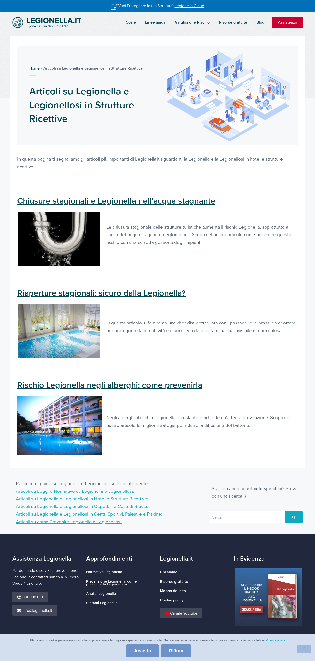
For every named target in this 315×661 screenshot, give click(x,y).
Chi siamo (168, 572)
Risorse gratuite (235, 22)
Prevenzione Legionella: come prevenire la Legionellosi (111, 583)
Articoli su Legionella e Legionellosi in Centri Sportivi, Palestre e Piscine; (89, 514)
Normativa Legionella (104, 572)
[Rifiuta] (304, 649)
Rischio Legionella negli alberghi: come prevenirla (109, 385)
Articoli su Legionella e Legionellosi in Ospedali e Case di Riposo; (83, 506)
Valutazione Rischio (196, 22)
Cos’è (137, 22)
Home (34, 68)
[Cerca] (294, 517)
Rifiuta (176, 650)
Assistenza (287, 22)
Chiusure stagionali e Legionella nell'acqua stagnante (116, 201)
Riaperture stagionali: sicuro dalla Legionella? (101, 293)
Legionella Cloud (189, 5)
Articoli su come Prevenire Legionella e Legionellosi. (69, 522)
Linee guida (160, 22)
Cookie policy (172, 600)
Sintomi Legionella (102, 603)
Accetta (142, 650)
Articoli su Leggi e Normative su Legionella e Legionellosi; (75, 491)
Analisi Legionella (101, 593)
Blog (261, 22)
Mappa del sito (173, 590)
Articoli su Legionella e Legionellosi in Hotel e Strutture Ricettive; (82, 499)
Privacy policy (275, 640)
